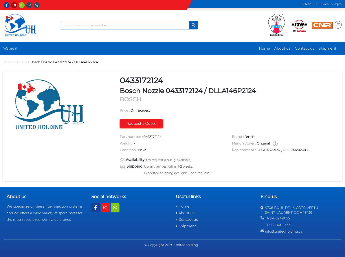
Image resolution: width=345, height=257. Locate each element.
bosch (22, 62)
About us (282, 48)
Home (264, 48)
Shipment (327, 48)
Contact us (304, 48)
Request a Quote (141, 123)
